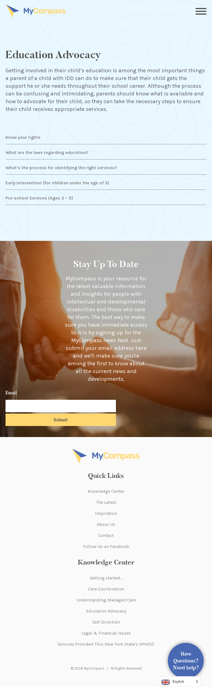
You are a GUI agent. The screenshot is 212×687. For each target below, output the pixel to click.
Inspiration (106, 513)
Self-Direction (106, 622)
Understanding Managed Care (106, 600)
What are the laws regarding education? (47, 152)
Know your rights (23, 137)
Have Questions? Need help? (186, 661)
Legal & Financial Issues (106, 633)
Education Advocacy (106, 611)
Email (11, 393)
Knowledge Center (106, 491)
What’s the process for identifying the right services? (61, 167)
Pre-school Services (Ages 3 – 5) (39, 198)
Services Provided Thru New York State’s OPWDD (106, 644)
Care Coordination (106, 589)
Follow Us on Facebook (106, 546)
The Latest (106, 502)
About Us (106, 524)
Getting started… (106, 578)
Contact (106, 535)
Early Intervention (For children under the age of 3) (57, 182)
